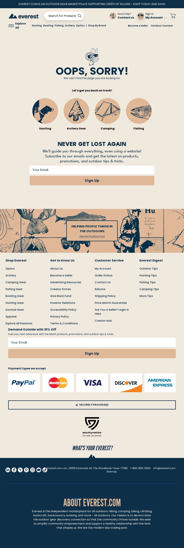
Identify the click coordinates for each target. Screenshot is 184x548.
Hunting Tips (148, 275)
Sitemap (112, 471)
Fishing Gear (14, 289)
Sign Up (92, 180)
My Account (156, 18)
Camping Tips (149, 289)
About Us (56, 269)
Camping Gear (15, 282)
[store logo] (23, 15)
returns (100, 289)
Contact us (103, 282)
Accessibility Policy (63, 310)
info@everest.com (164, 468)
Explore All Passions (18, 323)
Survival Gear (14, 310)
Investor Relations (62, 303)
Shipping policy (105, 296)
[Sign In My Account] (152, 16)
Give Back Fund (60, 296)
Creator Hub (103, 321)
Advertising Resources (65, 282)
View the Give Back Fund (92, 236)
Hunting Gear (14, 303)
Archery (10, 275)
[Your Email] (92, 170)
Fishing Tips (147, 282)
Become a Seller (138, 25)
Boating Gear (14, 296)
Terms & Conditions (64, 323)
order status (104, 275)
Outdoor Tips (148, 269)
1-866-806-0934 (140, 468)
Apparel (10, 317)
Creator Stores (60, 289)
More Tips (146, 296)
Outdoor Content (162, 25)
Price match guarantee (111, 303)
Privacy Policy (59, 317)
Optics (10, 269)
